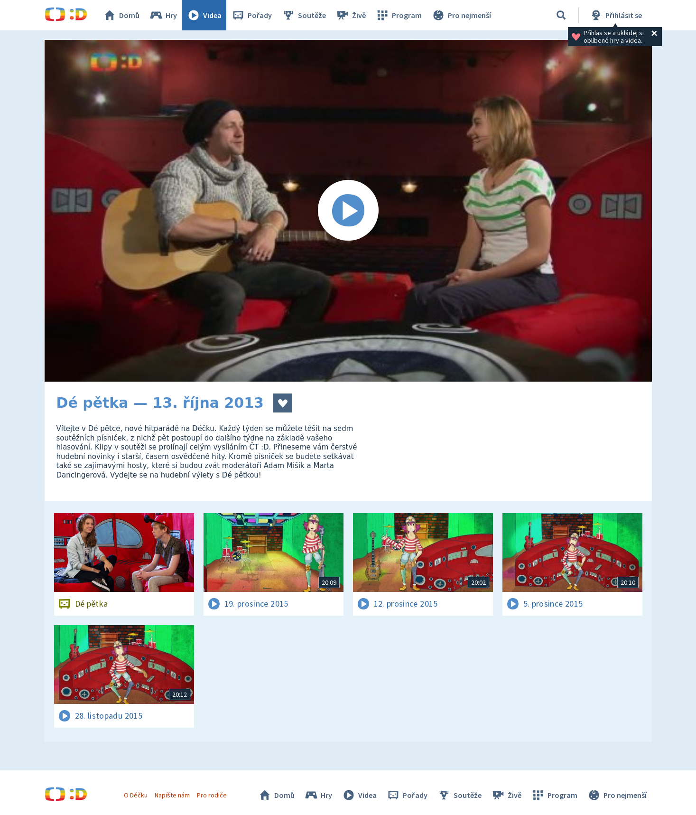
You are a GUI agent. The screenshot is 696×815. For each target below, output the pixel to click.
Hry (163, 15)
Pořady (251, 15)
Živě (350, 15)
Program (398, 15)
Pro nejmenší (461, 15)
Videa (204, 15)
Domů (120, 15)
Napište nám (172, 795)
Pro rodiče (212, 795)
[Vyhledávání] (561, 15)
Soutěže (303, 15)
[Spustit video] (348, 211)
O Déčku (136, 795)
